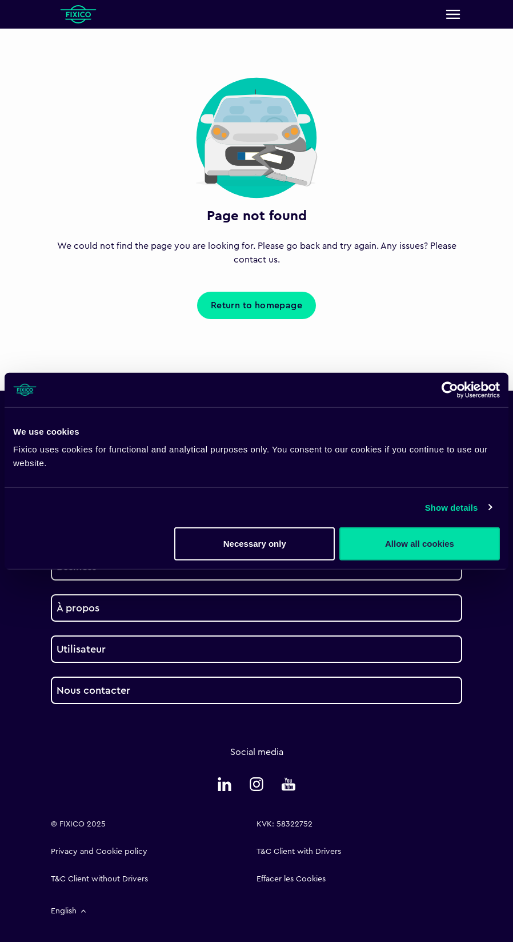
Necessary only (254, 543)
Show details (451, 507)
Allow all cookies (419, 543)
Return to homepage (256, 305)
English (69, 911)
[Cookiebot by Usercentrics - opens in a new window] (450, 389)
